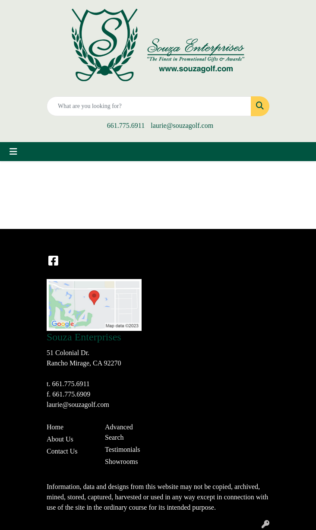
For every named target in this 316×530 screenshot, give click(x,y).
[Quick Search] (149, 106)
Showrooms (121, 461)
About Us (60, 439)
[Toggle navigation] (13, 152)
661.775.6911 (126, 125)
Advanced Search (119, 432)
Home (55, 427)
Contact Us (62, 451)
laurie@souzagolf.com (182, 125)
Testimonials (122, 449)
